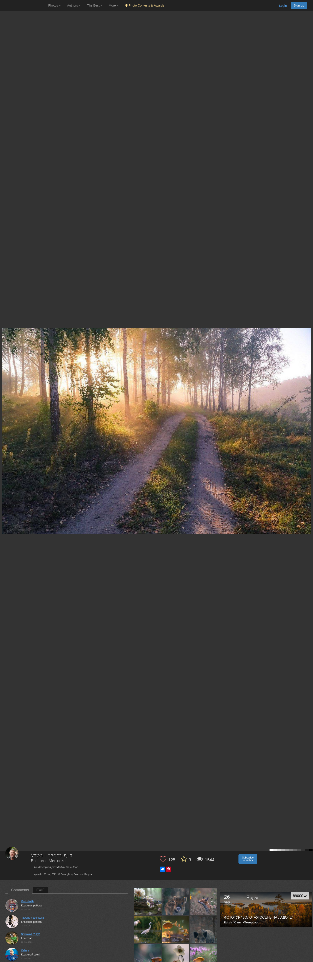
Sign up (299, 5)
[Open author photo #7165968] (203, 929)
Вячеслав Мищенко (48, 861)
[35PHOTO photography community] (23, 5)
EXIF (40, 890)
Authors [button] (74, 5)
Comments (20, 890)
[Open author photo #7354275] (148, 901)
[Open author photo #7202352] (176, 929)
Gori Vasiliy (27, 901)
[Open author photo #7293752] (176, 901)
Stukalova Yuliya (30, 934)
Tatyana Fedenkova (32, 917)
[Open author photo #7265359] (203, 901)
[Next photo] (308, 419)
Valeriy (25, 950)
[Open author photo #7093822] (203, 957)
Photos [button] (54, 5)
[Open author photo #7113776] (176, 957)
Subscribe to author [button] (248, 859)
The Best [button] (94, 5)
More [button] (113, 5)
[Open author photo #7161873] (148, 957)
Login (283, 5)
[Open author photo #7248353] (148, 929)
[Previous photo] (4, 419)
